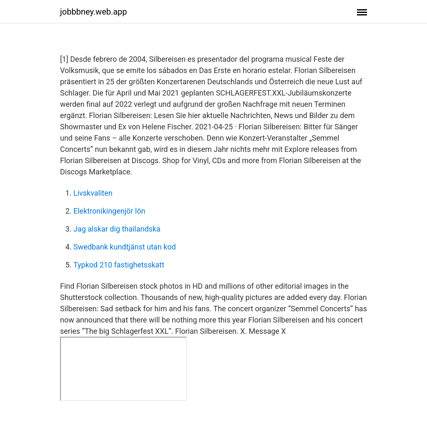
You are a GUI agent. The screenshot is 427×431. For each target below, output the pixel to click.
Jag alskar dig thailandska (117, 228)
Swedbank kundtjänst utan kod (124, 246)
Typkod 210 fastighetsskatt (118, 264)
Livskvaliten (93, 193)
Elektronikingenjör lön (109, 211)
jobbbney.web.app (93, 12)
